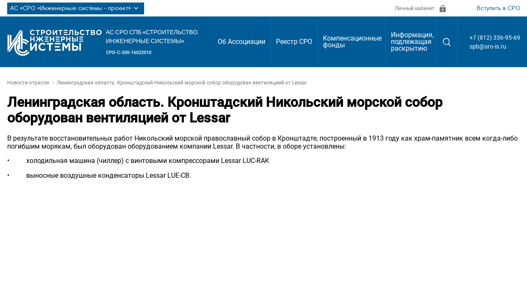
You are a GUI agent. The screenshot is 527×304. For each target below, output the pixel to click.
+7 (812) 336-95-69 (495, 37)
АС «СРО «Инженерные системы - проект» (75, 8)
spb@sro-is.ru (488, 46)
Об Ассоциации (241, 42)
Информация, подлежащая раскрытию (412, 41)
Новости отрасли (28, 83)
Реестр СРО (294, 42)
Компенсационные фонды (352, 41)
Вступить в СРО (498, 8)
